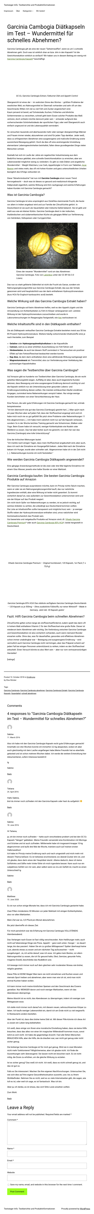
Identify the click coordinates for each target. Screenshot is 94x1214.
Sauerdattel (16, 693)
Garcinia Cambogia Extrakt (56, 690)
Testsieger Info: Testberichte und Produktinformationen (29, 5)
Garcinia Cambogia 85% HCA (50, 522)
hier (60, 317)
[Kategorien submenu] (32, 10)
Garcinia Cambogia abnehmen (32, 690)
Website (11, 1172)
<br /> (47, 78)
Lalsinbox (48, 275)
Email (10, 1160)
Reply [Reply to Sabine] (9, 774)
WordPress (85, 1208)
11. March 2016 (13, 737)
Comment (12, 1120)
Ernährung (31, 677)
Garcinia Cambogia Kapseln (20, 59)
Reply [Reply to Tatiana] (9, 807)
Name (10, 1148)
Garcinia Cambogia (11, 690)
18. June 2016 (13, 825)
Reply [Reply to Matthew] (9, 1098)
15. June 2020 (13, 899)
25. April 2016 (13, 792)
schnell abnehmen (28, 693)
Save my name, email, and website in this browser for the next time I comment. (46, 1184)
